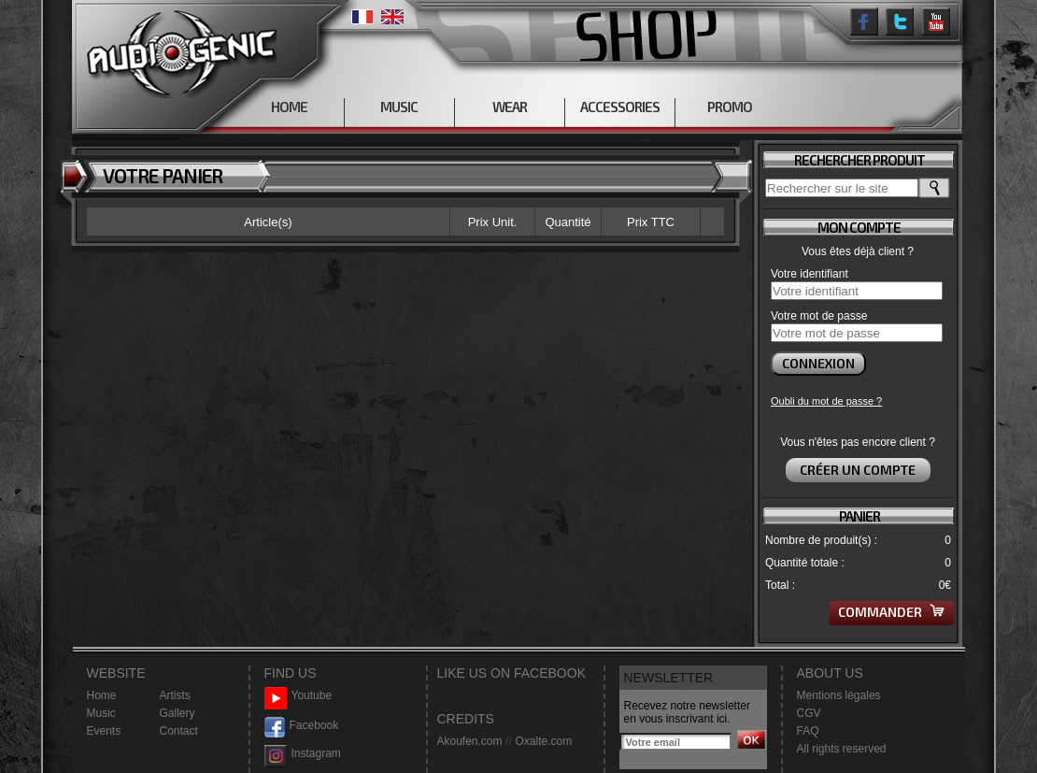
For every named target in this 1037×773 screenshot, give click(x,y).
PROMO (729, 106)
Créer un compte (858, 470)
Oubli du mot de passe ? (826, 401)
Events (104, 730)
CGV (809, 713)
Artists (175, 695)
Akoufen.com (470, 741)
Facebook (301, 726)
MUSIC (399, 106)
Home (102, 695)
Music (101, 713)
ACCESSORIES (620, 106)
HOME (289, 106)
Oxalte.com (543, 741)
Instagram (302, 754)
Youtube (298, 696)
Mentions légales (839, 695)
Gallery (177, 713)
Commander (891, 612)
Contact (179, 730)
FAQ (808, 730)
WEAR (509, 106)
